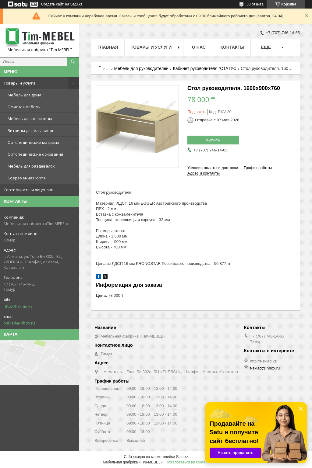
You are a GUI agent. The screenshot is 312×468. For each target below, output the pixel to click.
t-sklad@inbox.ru (19, 323)
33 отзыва (255, 4)
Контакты (232, 47)
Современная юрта (27, 178)
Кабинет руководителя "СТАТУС (204, 68)
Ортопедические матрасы (33, 142)
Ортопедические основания (35, 154)
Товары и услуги (19, 83)
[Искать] (73, 61)
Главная (108, 47)
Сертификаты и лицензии (29, 189)
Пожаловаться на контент (187, 462)
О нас (199, 47)
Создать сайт (52, 4)
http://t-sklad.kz (18, 306)
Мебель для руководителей (141, 68)
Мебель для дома (24, 95)
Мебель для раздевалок (31, 166)
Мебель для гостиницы (30, 118)
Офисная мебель (24, 106)
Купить (213, 140)
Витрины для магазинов (31, 130)
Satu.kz (182, 457)
